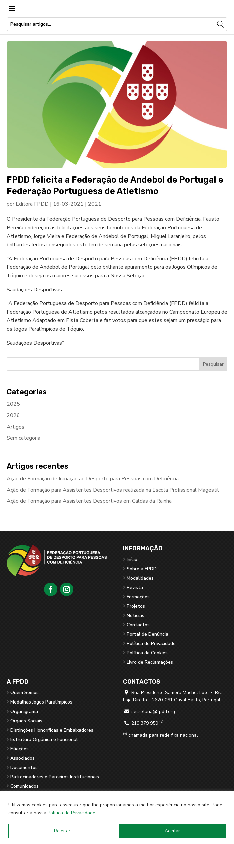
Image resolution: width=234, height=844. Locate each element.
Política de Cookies (147, 653)
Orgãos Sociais (26, 721)
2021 (94, 204)
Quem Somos (24, 692)
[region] (117, 817)
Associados (22, 758)
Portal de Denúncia (147, 634)
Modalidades (140, 578)
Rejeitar (62, 831)
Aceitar (172, 831)
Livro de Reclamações (150, 662)
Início (132, 559)
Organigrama (24, 711)
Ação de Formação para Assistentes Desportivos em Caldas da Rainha (89, 501)
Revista (135, 587)
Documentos (24, 767)
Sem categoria (23, 438)
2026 (13, 415)
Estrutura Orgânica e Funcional (44, 739)
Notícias (135, 615)
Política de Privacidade (71, 813)
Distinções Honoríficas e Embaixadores (51, 730)
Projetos (136, 606)
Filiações (19, 749)
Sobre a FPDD (142, 569)
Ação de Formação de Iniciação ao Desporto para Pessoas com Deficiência (93, 478)
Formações (138, 597)
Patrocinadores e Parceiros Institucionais (54, 777)
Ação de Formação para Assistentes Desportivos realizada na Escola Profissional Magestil (113, 490)
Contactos (138, 625)
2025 (13, 404)
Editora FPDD (32, 204)
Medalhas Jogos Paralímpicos (41, 702)
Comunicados (24, 786)
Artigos (15, 427)
